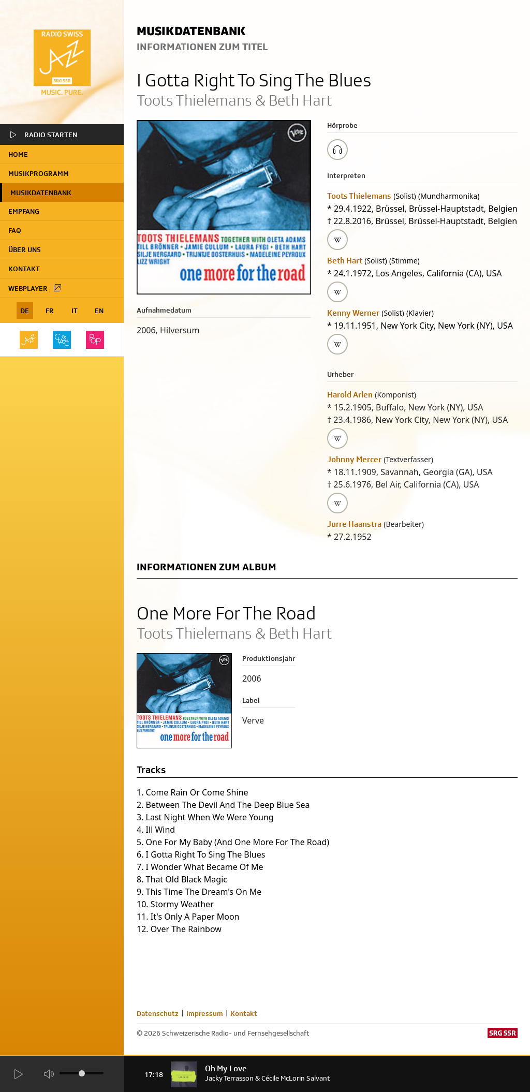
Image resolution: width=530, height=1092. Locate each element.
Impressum (204, 1013)
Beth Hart (344, 260)
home (18, 154)
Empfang (23, 211)
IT (74, 310)
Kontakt (24, 268)
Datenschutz (158, 1013)
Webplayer (35, 288)
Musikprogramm (38, 173)
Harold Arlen (350, 395)
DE (24, 310)
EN (99, 310)
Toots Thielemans (359, 196)
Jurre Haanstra (354, 524)
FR (50, 310)
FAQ (14, 230)
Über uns (24, 249)
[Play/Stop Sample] (337, 149)
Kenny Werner (353, 313)
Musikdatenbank (40, 192)
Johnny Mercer (354, 459)
